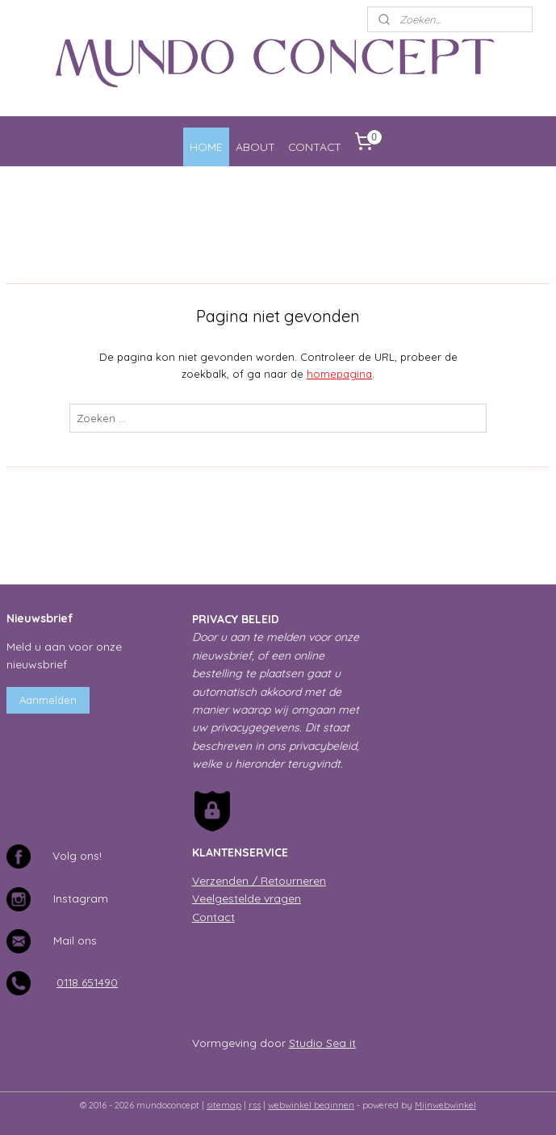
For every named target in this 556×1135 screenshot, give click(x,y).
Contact (213, 916)
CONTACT (314, 146)
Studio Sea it (322, 1042)
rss (255, 1105)
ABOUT (255, 146)
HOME (206, 146)
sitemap (224, 1105)
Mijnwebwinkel (445, 1105)
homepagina (339, 373)
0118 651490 (87, 982)
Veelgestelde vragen (246, 898)
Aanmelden (48, 699)
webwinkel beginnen (311, 1105)
